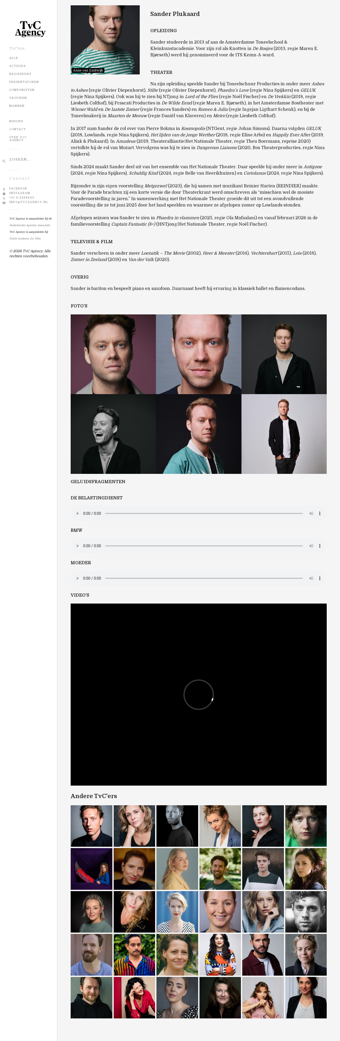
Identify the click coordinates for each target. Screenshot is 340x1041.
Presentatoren (24, 82)
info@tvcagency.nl (28, 202)
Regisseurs (20, 74)
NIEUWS (16, 121)
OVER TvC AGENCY (18, 139)
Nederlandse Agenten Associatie (29, 225)
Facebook (18, 188)
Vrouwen (18, 97)
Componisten (22, 89)
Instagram (19, 193)
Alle (13, 58)
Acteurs (17, 66)
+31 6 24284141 (22, 197)
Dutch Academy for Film (25, 238)
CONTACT (17, 129)
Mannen (17, 105)
